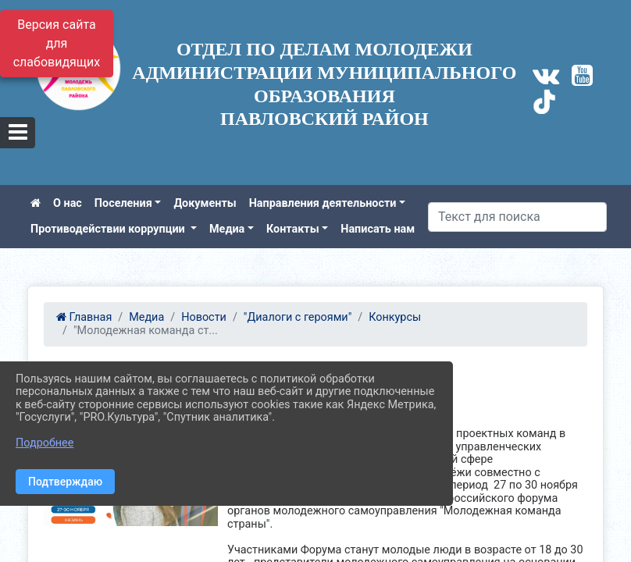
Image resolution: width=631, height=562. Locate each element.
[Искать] (517, 217)
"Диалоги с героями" (297, 317)
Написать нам (377, 229)
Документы (204, 203)
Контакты (292, 229)
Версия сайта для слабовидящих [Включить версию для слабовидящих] (57, 43)
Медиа (226, 229)
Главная (84, 317)
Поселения (123, 203)
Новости (203, 317)
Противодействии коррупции (108, 229)
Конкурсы (395, 317)
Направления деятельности (323, 203)
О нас (67, 203)
